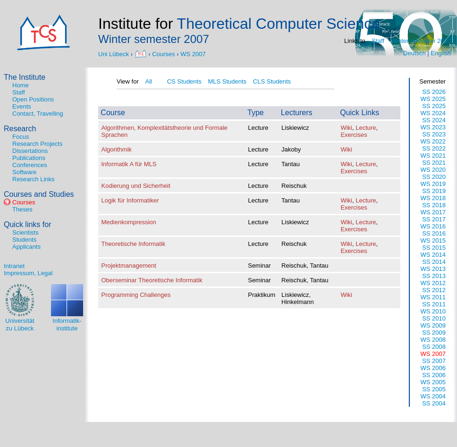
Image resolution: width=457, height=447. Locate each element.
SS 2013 (434, 275)
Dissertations (30, 150)
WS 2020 (433, 169)
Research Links (33, 179)
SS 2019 (434, 190)
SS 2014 (434, 261)
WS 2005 (433, 382)
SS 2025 (434, 106)
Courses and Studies (39, 194)
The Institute (24, 77)
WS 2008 (433, 339)
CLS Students (272, 81)
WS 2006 (433, 367)
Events (21, 106)
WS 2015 (433, 240)
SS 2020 (434, 176)
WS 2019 (433, 183)
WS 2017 (433, 212)
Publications (28, 157)
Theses (22, 209)
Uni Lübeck (114, 53)
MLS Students (227, 81)
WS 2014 (433, 254)
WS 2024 (433, 113)
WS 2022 (433, 141)
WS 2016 (433, 226)
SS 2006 (434, 375)
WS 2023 (433, 127)
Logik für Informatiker (130, 200)
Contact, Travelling (37, 113)
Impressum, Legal (28, 273)
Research (20, 129)
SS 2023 (434, 134)
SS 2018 (434, 205)
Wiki (346, 127)
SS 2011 (434, 304)
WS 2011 (433, 297)
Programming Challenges (136, 294)
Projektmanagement (129, 265)
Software (24, 172)
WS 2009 (433, 325)
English (441, 53)
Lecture (365, 127)
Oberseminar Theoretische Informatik (152, 280)
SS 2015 (434, 247)
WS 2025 (433, 98)
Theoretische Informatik (134, 243)
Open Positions (33, 99)
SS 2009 (434, 332)
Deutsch (414, 53)
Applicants (26, 246)
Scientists (25, 232)
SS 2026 (434, 91)
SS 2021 (434, 162)
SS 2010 (434, 318)
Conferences (29, 165)
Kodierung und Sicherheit (136, 185)
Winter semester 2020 (421, 40)
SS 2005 (434, 389)
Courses (163, 53)
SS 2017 (434, 219)
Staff (378, 40)
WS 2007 (192, 53)
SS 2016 (434, 233)
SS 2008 (434, 346)
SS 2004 (434, 403)
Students (24, 239)
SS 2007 (434, 360)
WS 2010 (433, 311)
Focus (20, 136)
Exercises (353, 134)
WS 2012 (433, 283)
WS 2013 (433, 268)
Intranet (14, 266)
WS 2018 (433, 198)
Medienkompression (129, 222)
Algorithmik (117, 149)
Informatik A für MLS (129, 164)
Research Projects (37, 143)
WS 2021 (433, 155)
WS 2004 (433, 396)
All (148, 81)
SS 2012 (434, 290)
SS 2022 (434, 148)
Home (20, 85)
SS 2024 (434, 120)
